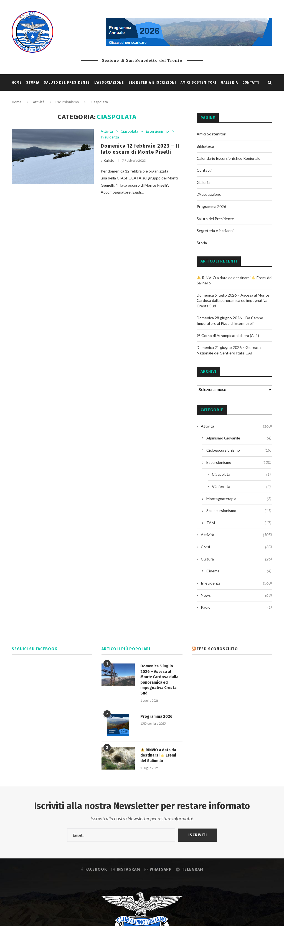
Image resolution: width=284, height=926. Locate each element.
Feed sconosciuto (217, 649)
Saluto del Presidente (67, 82)
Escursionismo (157, 131)
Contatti (251, 82)
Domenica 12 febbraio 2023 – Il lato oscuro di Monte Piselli (140, 149)
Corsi (236, 547)
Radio (236, 607)
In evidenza (110, 137)
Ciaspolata (129, 131)
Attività (107, 131)
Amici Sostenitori (198, 82)
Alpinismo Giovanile (238, 438)
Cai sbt (109, 160)
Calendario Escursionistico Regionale (228, 158)
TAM (238, 523)
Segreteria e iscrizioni (152, 82)
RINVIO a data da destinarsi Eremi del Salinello (158, 755)
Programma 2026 (211, 206)
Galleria (229, 82)
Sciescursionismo (238, 510)
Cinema (238, 571)
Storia (32, 82)
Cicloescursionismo (238, 450)
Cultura (236, 559)
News (236, 595)
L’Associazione (109, 82)
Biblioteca (205, 146)
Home (17, 82)
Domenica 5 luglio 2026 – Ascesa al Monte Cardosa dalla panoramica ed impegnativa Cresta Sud (233, 300)
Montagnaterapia (238, 498)
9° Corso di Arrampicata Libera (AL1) (228, 335)
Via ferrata (241, 486)
